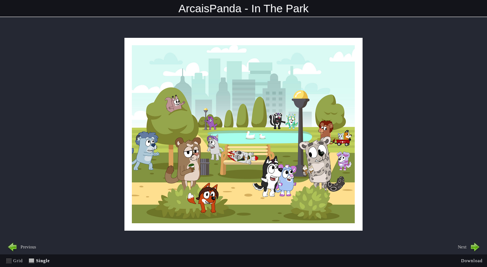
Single (43, 260)
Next (462, 247)
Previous (28, 247)
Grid (18, 260)
